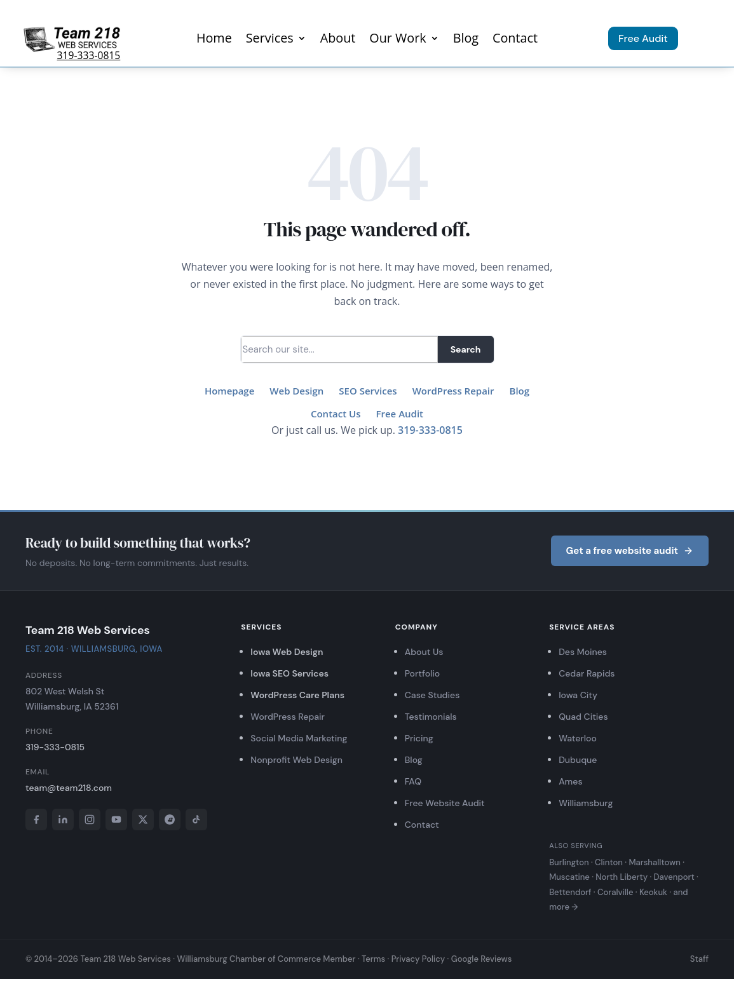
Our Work (397, 40)
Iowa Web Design (286, 651)
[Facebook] (36, 819)
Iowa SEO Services (289, 673)
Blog (466, 40)
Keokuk (653, 892)
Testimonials (431, 716)
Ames (570, 781)
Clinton (609, 862)
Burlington (568, 862)
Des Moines (583, 651)
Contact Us (336, 413)
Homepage (229, 390)
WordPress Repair (453, 390)
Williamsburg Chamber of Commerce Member (266, 959)
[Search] (339, 349)
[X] (143, 819)
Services (270, 40)
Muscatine (569, 877)
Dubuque (578, 759)
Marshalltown (654, 862)
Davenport (674, 877)
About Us (424, 651)
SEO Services (368, 390)
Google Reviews (481, 959)
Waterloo (578, 738)
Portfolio (422, 673)
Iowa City (578, 695)
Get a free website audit (629, 550)
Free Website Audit (445, 803)
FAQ (413, 781)
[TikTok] (196, 819)
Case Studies (432, 695)
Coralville (615, 892)
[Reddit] (169, 819)
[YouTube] (116, 819)
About (338, 40)
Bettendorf (570, 892)
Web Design (296, 390)
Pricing (419, 738)
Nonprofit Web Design (296, 759)
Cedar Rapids (587, 673)
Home (214, 40)
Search (466, 349)
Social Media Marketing (298, 738)
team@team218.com (68, 787)
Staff (699, 959)
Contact (515, 40)
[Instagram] (89, 819)
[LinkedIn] (63, 819)
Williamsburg (586, 803)
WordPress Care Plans (297, 695)
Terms (373, 959)
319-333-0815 (89, 55)
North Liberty (621, 877)
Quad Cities (583, 716)
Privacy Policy (418, 959)
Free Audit (643, 38)
